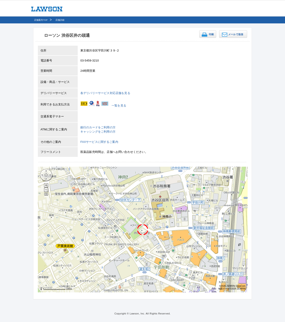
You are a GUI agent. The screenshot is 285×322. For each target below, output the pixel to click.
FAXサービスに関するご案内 (99, 142)
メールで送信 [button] (235, 34)
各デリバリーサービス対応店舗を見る (105, 93)
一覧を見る (119, 105)
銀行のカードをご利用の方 (98, 127)
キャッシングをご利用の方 (98, 131)
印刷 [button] (211, 34)
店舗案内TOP (41, 20)
